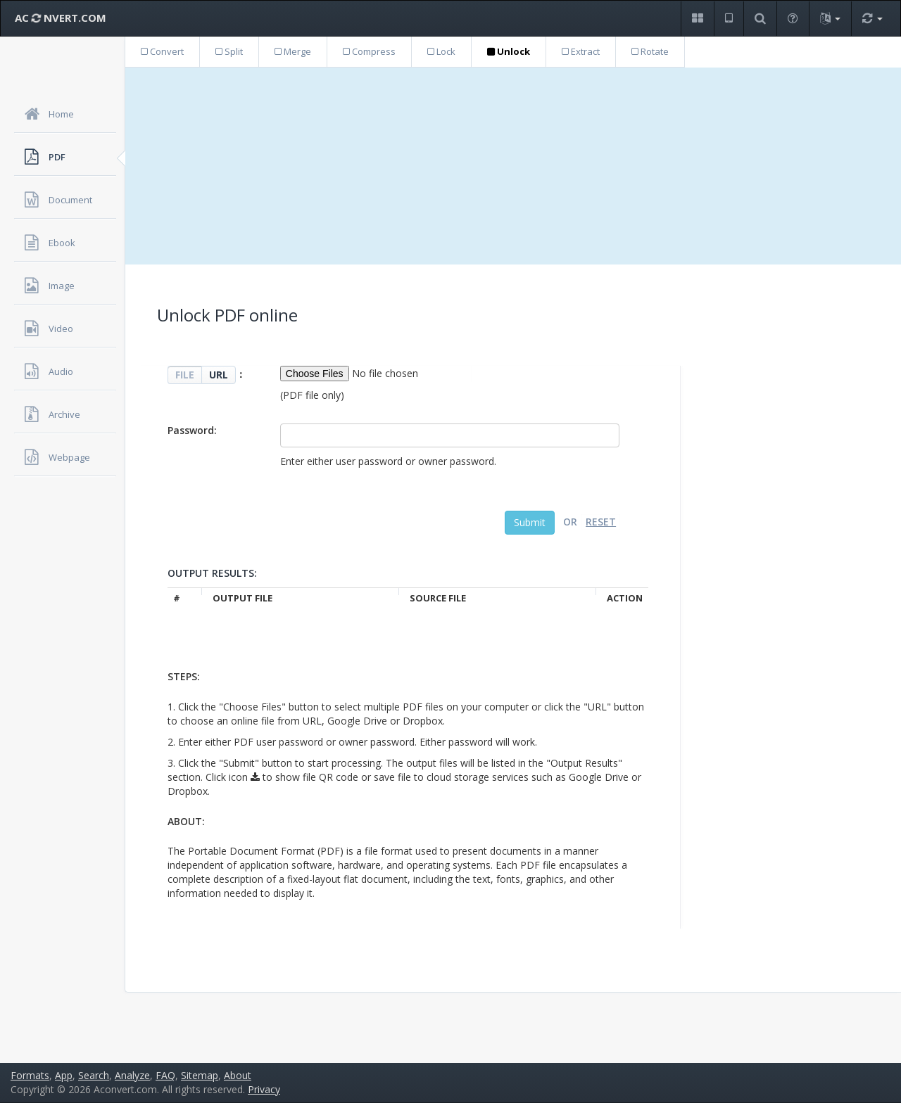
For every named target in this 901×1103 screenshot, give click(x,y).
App (64, 1075)
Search (93, 1075)
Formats (30, 1075)
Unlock (508, 51)
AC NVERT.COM (60, 18)
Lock (441, 51)
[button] (697, 18)
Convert (162, 51)
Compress (369, 51)
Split (229, 51)
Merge (293, 51)
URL (218, 374)
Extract (581, 51)
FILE (184, 374)
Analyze (132, 1075)
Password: (192, 430)
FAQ (165, 1075)
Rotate (650, 51)
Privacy (264, 1089)
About (237, 1075)
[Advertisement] (513, 166)
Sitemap (199, 1075)
